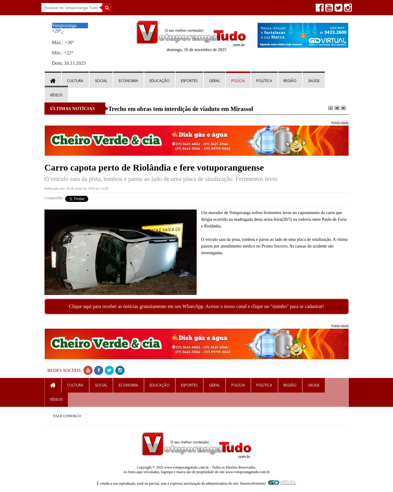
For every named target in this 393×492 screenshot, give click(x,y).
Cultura (75, 80)
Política (264, 80)
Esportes (189, 80)
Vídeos (56, 95)
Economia (128, 80)
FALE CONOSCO (67, 416)
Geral (214, 80)
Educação (159, 80)
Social (101, 80)
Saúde (314, 80)
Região (290, 80)
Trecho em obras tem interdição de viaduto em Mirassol (180, 109)
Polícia (238, 80)
